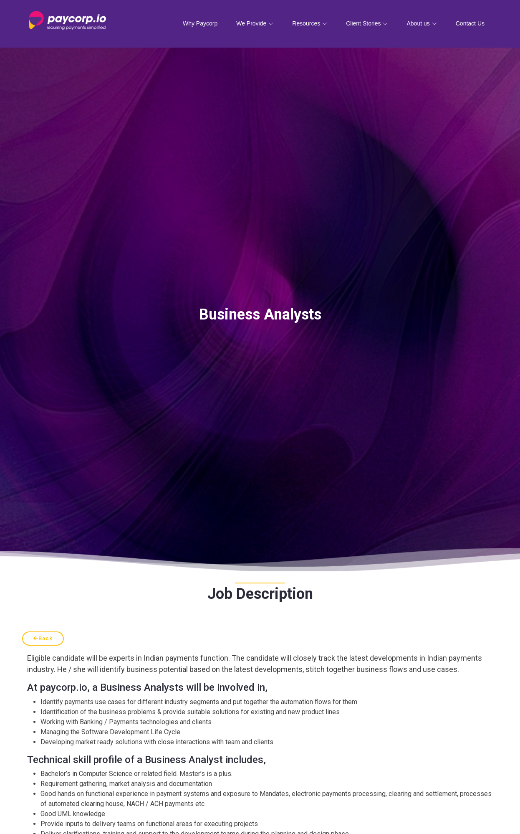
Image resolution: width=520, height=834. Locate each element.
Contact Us (470, 23)
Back (43, 638)
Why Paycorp (200, 23)
